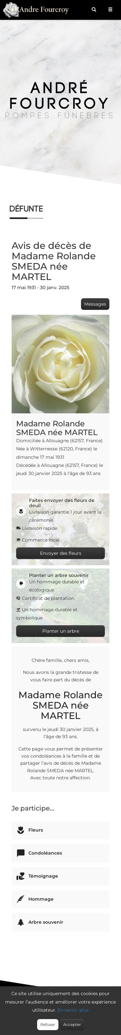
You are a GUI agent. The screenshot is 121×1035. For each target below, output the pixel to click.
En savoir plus (73, 1010)
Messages (95, 304)
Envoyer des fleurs (60, 553)
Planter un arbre (60, 631)
